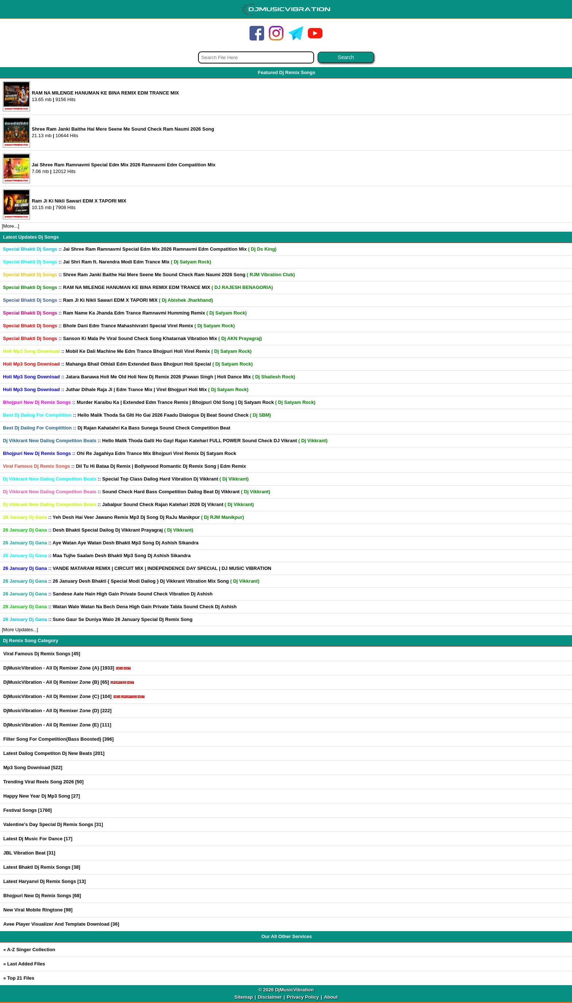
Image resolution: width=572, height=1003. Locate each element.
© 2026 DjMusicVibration (286, 989)
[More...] (10, 226)
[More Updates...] (20, 629)
